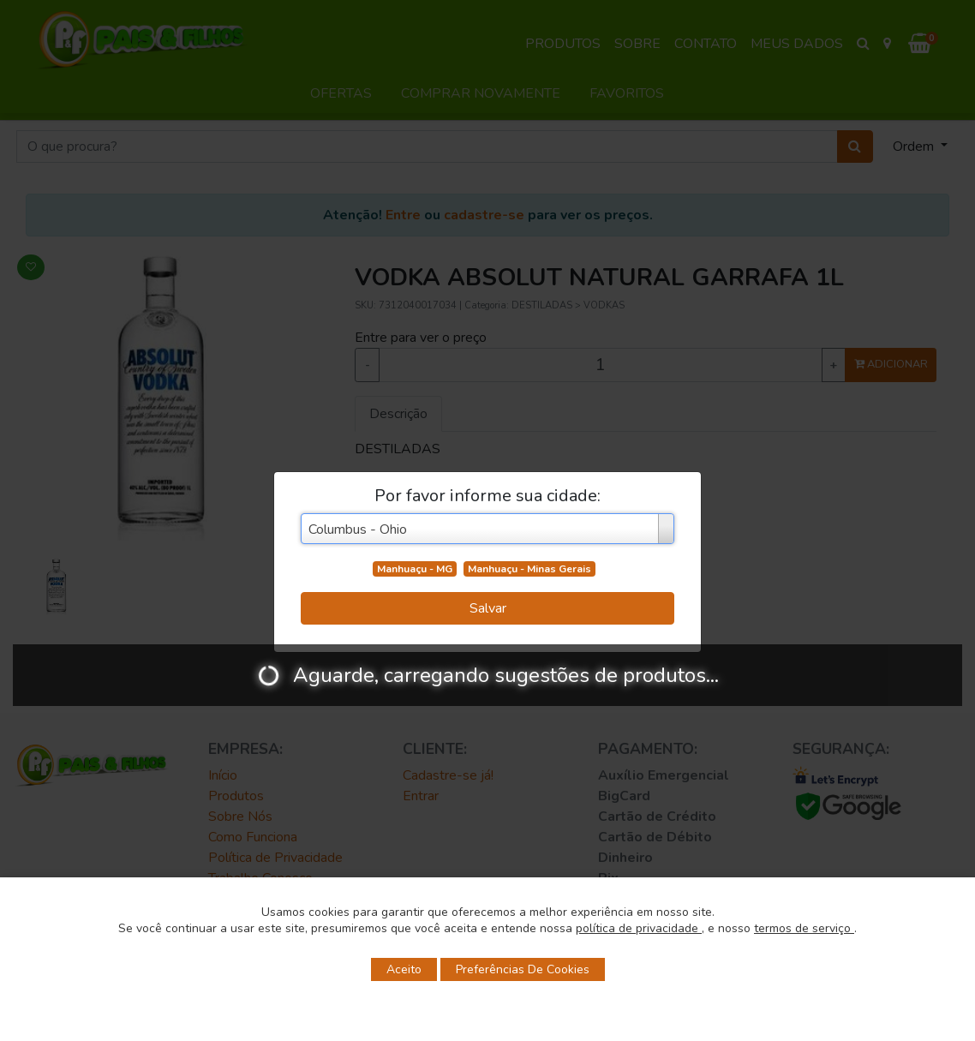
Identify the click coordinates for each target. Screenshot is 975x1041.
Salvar (488, 608)
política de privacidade (639, 928)
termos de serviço (804, 928)
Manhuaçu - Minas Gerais (529, 569)
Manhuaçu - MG (414, 569)
